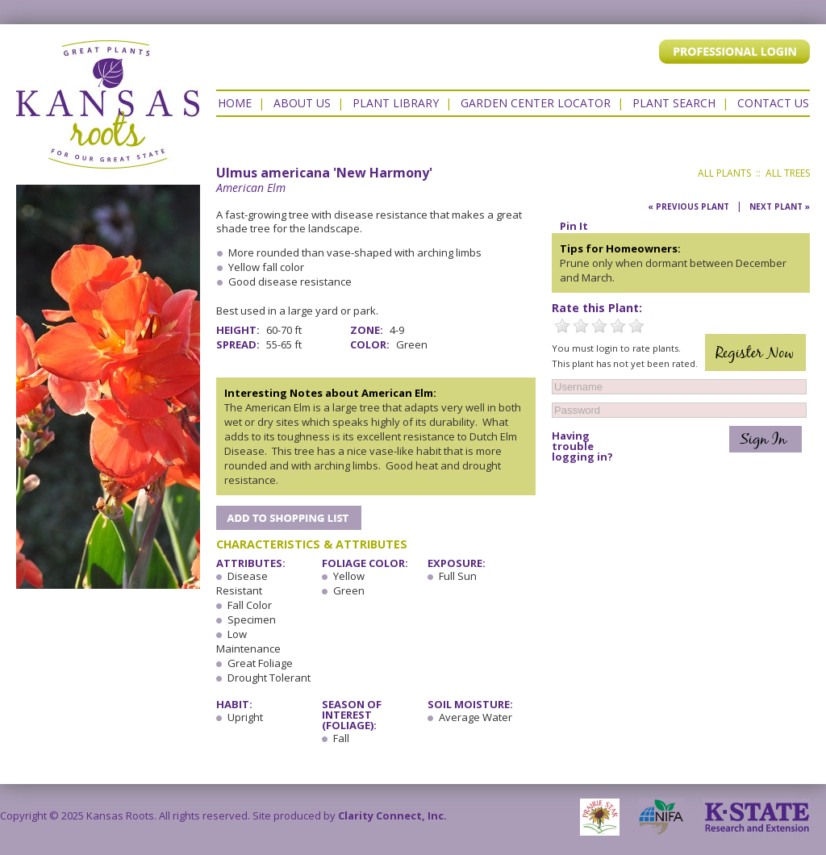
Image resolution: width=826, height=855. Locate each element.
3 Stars (599, 326)
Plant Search (673, 103)
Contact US (773, 103)
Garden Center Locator (536, 103)
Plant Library (396, 103)
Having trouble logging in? (582, 446)
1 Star (562, 326)
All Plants (724, 173)
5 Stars (636, 326)
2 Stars (581, 326)
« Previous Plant (688, 206)
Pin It (574, 226)
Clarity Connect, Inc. (392, 815)
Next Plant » (779, 206)
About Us (302, 103)
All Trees (788, 173)
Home (235, 103)
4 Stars (618, 326)
